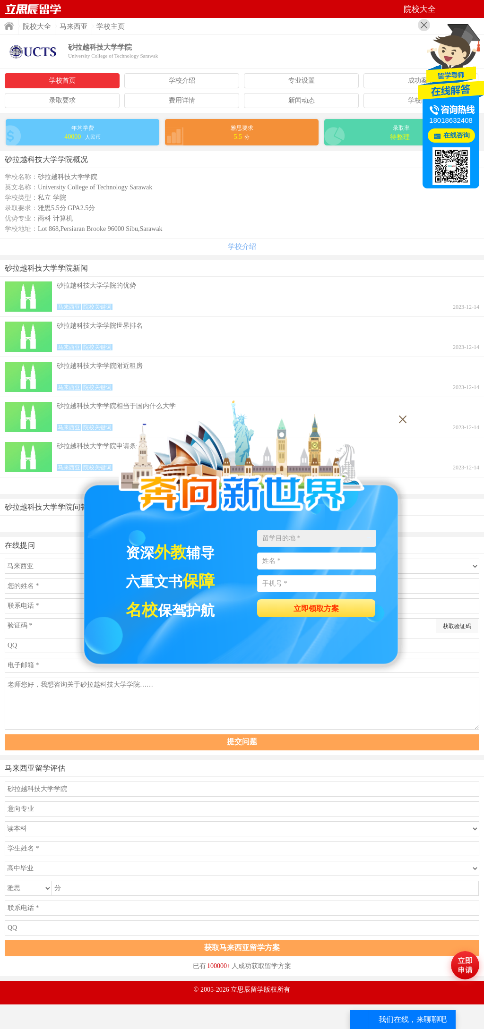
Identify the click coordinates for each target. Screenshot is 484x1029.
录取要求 (62, 100)
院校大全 (37, 26)
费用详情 (182, 100)
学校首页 (62, 80)
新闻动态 (301, 100)
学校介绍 (182, 80)
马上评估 (465, 965)
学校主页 (110, 26)
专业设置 (301, 80)
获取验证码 (457, 626)
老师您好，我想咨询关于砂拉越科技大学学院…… (242, 704)
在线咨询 (456, 135)
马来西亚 (74, 26)
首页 (33, 9)
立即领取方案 (316, 608)
